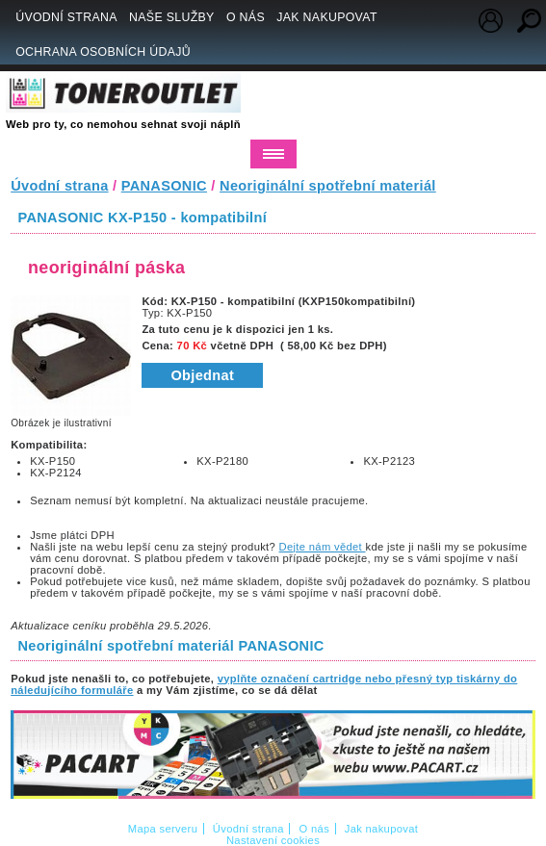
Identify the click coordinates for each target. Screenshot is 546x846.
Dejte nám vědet (322, 546)
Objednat (202, 375)
